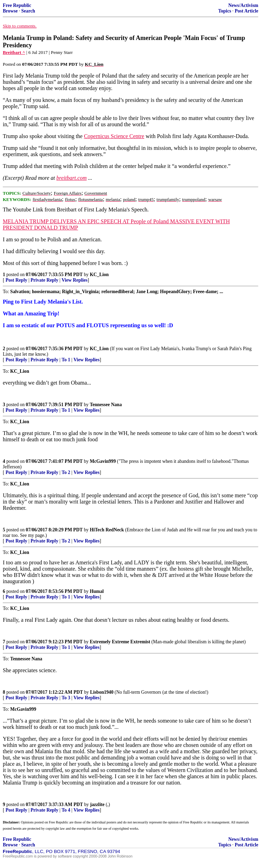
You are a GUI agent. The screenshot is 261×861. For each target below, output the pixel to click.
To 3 (66, 697)
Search (28, 11)
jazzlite (97, 804)
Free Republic (17, 5)
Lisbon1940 (101, 692)
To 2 (66, 472)
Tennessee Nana (106, 404)
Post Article (246, 11)
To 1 (66, 359)
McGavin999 (103, 461)
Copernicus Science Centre (114, 136)
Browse (10, 11)
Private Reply (44, 280)
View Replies (75, 280)
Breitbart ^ (14, 52)
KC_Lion (99, 274)
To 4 (66, 810)
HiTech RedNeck (107, 529)
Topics (224, 11)
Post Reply (16, 280)
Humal (97, 591)
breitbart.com (71, 178)
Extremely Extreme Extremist (120, 641)
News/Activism (243, 5)
